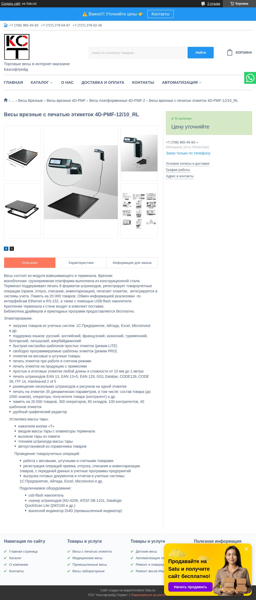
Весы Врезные (30, 100)
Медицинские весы (88, 558)
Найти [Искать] (200, 52)
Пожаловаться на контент (149, 595)
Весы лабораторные (89, 571)
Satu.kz (150, 590)
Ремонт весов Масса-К (154, 571)
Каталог (40, 82)
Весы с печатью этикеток (92, 551)
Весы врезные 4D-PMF (66, 100)
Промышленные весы (90, 564)
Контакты (161, 14)
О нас (67, 82)
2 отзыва (213, 3)
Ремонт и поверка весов (155, 564)
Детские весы (146, 551)
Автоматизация (180, 82)
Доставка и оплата (103, 82)
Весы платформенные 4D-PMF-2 (117, 100)
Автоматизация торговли (155, 558)
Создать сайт (11, 3)
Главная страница (23, 551)
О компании (18, 564)
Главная (13, 82)
